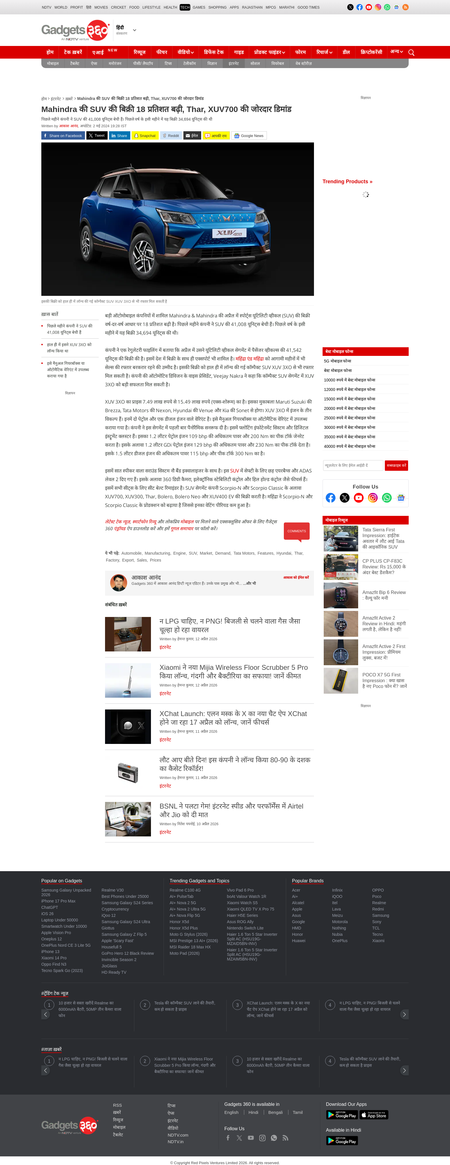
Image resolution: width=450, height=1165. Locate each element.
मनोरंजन (115, 63)
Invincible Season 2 (119, 959)
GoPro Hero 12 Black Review (128, 953)
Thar (298, 553)
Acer (296, 890)
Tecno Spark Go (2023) (62, 970)
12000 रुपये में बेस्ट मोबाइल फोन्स (349, 389)
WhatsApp (274, 1136)
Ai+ (295, 896)
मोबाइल (53, 63)
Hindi (253, 1112)
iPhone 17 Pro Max (58, 901)
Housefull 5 (112, 947)
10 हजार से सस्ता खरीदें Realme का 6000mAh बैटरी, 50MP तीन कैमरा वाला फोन (90, 1009)
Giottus (108, 928)
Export (127, 560)
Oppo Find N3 (53, 964)
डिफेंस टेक (214, 52)
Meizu (337, 915)
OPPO (378, 890)
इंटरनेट (234, 63)
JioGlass (109, 966)
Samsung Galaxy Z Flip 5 (124, 934)
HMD (296, 928)
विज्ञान (212, 63)
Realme (379, 902)
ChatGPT (49, 907)
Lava (336, 909)
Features (266, 553)
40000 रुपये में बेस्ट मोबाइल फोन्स (349, 446)
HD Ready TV (114, 972)
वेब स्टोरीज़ (304, 63)
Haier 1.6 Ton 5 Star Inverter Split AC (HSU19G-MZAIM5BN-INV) (252, 954)
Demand (222, 553)
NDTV (46, 7)
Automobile (131, 553)
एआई (105, 51)
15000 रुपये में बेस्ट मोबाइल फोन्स (349, 399)
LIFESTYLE (151, 7)
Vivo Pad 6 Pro (240, 890)
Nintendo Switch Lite (245, 928)
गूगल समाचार (181, 528)
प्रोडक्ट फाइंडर (267, 52)
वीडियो (184, 52)
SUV (234, 470)
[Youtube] (359, 498)
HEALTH (170, 7)
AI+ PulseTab (181, 896)
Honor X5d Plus (184, 928)
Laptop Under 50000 (59, 920)
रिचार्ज (322, 52)
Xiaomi (378, 940)
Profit (76, 7)
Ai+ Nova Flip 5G (185, 915)
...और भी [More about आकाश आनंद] (249, 583)
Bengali (275, 1112)
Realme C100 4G (185, 890)
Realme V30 (113, 890)
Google (298, 921)
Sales (142, 560)
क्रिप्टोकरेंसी (371, 52)
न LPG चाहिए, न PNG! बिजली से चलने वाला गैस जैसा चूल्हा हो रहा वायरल (370, 1006)
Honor (297, 934)
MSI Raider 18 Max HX (190, 947)
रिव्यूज (140, 52)
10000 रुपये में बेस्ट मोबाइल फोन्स (349, 380)
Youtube (251, 1136)
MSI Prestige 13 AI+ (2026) (194, 940)
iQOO (337, 896)
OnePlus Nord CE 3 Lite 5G (66, 945)
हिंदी (88, 7)
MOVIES (101, 7)
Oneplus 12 (51, 939)
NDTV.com (178, 1135)
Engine (179, 553)
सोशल (255, 63)
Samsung (380, 915)
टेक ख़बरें (73, 52)
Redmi (378, 909)
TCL (376, 928)
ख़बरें (69, 99)
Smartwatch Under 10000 (64, 926)
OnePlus (340, 940)
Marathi (286, 7)
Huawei (298, 940)
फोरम (300, 52)
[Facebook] (330, 498)
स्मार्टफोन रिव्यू (144, 521)
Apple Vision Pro (56, 932)
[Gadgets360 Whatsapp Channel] (387, 498)
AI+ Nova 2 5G (183, 902)
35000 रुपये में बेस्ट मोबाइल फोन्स (349, 437)
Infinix (337, 890)
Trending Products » (348, 181)
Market (206, 553)
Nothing (339, 928)
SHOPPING (217, 7)
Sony (376, 921)
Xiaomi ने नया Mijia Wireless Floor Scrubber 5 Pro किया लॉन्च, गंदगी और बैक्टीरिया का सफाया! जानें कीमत (185, 1065)
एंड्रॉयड (119, 528)
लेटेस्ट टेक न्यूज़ (117, 521)
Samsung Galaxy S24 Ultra (126, 921)
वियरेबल (277, 63)
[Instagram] (373, 498)
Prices (155, 560)
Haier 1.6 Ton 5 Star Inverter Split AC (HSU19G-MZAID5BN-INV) (252, 939)
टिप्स (168, 63)
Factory (112, 560)
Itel (335, 902)
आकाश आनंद (68, 126)
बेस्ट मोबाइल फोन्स (338, 370)
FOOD (134, 7)
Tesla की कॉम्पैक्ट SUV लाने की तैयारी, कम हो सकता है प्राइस (185, 1006)
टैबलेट (74, 63)
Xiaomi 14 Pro (54, 958)
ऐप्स (94, 63)
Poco (376, 896)
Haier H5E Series (242, 915)
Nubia (337, 934)
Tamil (298, 1112)
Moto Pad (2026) (184, 953)
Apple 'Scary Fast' (118, 940)
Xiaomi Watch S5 (242, 902)
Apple (297, 909)
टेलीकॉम (189, 63)
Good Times (308, 7)
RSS (117, 1105)
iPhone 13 (50, 951)
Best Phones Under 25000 (125, 896)
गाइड (239, 52)
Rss (285, 1136)
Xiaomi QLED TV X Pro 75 (250, 909)
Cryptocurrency (115, 909)
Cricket (118, 7)
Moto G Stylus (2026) (188, 934)
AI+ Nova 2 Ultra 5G (188, 909)
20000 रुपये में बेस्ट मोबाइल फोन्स (349, 408)
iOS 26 (47, 913)
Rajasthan (252, 7)
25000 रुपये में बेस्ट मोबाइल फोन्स (349, 418)
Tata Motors (244, 553)
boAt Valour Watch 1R (246, 896)
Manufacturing (157, 553)
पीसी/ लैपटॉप (143, 63)
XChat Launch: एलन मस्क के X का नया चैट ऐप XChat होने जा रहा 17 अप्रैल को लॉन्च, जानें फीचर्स (278, 1009)
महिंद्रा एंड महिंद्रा (250, 358)
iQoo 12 (109, 915)
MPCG (271, 7)
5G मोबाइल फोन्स (337, 361)
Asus (296, 915)
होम (49, 52)
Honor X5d (179, 921)
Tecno (377, 934)
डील (346, 52)
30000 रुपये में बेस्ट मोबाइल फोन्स (349, 427)
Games (199, 7)
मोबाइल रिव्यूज (336, 520)
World (61, 7)
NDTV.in (175, 1141)
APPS (234, 7)
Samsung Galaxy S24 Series (127, 902)
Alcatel (298, 902)
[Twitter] (345, 498)
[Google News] (401, 498)
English (231, 1112)
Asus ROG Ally (240, 921)
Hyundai (284, 553)
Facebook (228, 1136)
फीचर (161, 52)
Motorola (340, 921)
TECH (185, 7)
